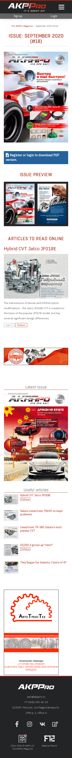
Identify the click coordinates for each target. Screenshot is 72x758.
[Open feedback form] (55, 724)
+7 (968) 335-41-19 (36, 702)
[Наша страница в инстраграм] (29, 726)
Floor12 (53, 745)
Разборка (21, 325)
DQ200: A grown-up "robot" (36, 545)
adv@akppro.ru (36, 696)
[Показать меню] (61, 7)
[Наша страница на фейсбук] (17, 726)
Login (54, 16)
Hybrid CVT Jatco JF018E (30, 249)
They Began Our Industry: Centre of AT (43, 562)
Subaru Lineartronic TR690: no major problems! (41, 512)
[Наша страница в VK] (42, 726)
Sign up (18, 16)
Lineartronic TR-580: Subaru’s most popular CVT (41, 529)
